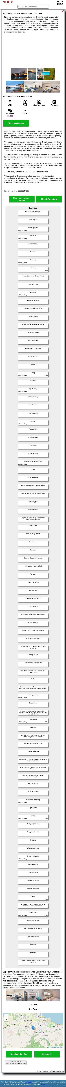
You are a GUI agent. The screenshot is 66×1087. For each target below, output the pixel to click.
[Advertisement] (33, 50)
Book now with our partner (21, 199)
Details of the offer (19, 1054)
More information (49, 199)
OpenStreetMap (57, 1047)
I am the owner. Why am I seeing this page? (16, 1062)
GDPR (43, 1084)
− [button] (6, 1019)
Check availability (16, 123)
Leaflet (49, 1047)
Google (28, 1082)
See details (47, 1054)
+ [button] (6, 1016)
